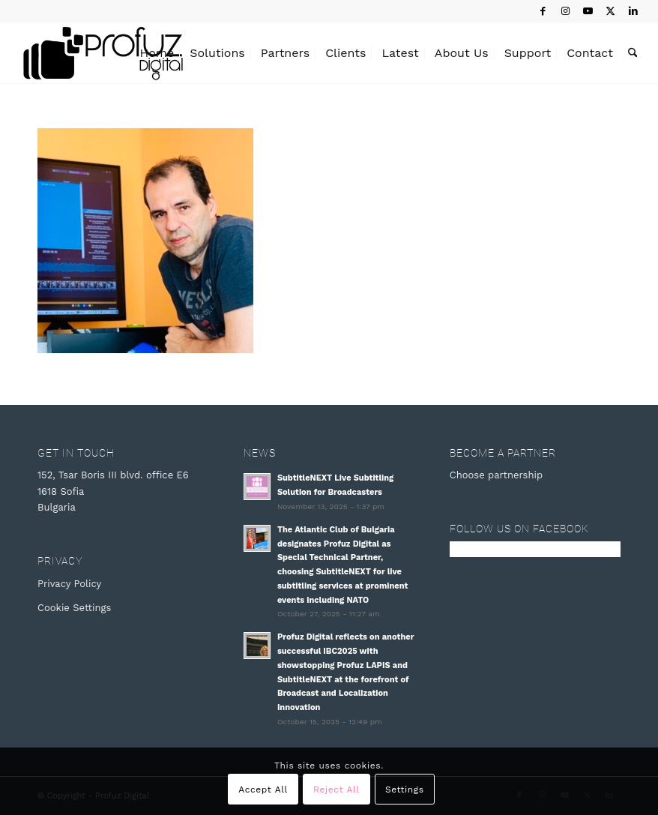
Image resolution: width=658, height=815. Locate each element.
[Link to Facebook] (543, 11)
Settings (404, 789)
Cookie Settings (74, 607)
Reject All (336, 789)
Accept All (263, 789)
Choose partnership (496, 475)
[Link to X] (610, 11)
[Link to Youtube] (588, 11)
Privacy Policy (69, 583)
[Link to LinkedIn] (633, 11)
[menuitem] (157, 53)
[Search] (633, 53)
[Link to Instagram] (565, 11)
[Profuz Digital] (103, 53)
